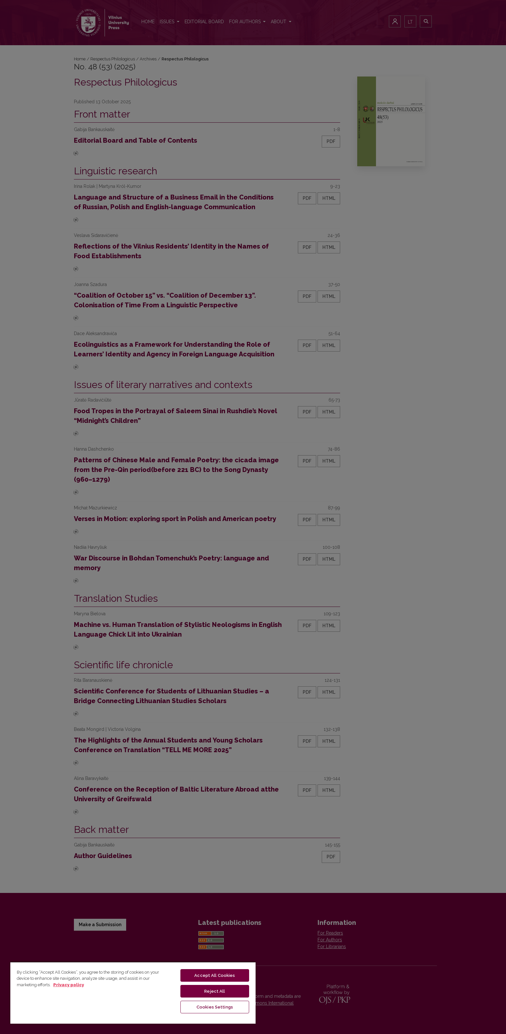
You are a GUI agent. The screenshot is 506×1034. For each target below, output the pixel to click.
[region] (133, 993)
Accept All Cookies (214, 975)
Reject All (214, 991)
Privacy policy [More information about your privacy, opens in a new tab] (68, 984)
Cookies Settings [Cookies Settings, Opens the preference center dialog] (215, 1007)
